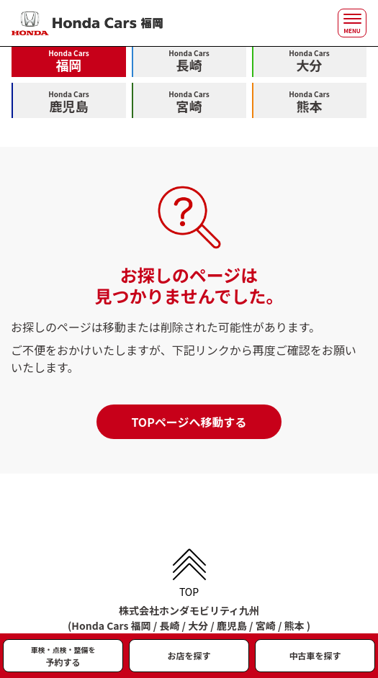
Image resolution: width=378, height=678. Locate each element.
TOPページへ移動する (188, 421)
